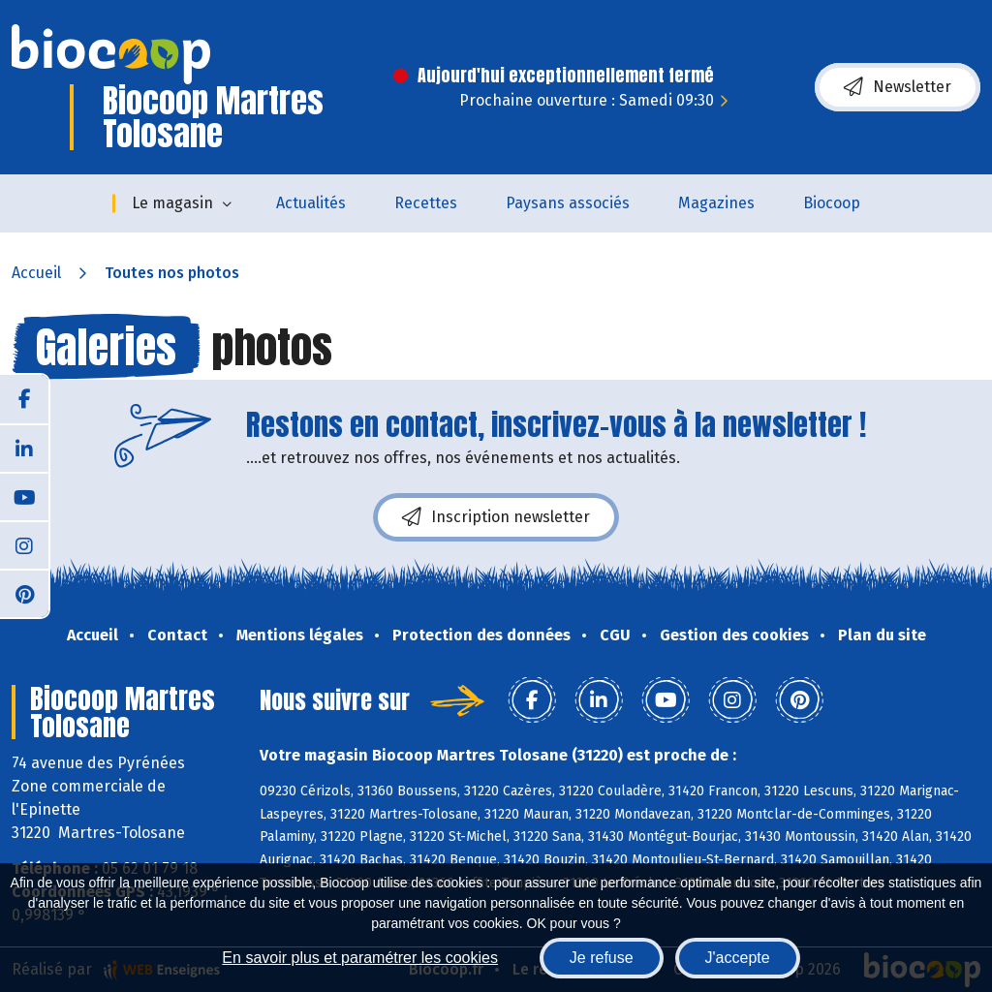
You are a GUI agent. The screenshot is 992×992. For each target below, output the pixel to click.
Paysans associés (568, 203)
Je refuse (602, 957)
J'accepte (737, 957)
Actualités (311, 203)
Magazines (716, 203)
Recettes (425, 203)
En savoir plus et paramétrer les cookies (360, 957)
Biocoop (831, 203)
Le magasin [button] (172, 203)
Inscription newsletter (496, 517)
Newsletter (897, 87)
